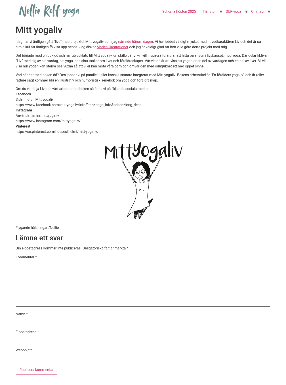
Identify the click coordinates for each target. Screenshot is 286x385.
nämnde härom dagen (135, 42)
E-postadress (27, 332)
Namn (22, 314)
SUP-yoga (233, 11)
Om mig (257, 11)
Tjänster (209, 11)
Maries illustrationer (112, 47)
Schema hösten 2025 (179, 11)
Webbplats (24, 350)
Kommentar (26, 257)
